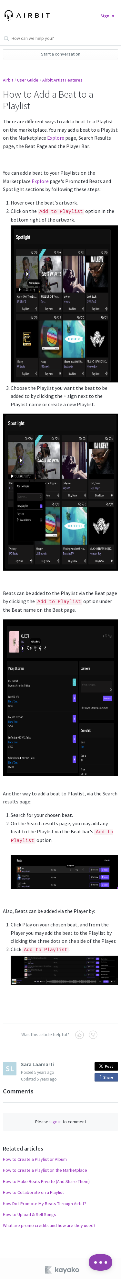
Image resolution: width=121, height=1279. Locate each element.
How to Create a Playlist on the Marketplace (45, 1168)
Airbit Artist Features (62, 80)
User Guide (27, 80)
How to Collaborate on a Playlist (33, 1190)
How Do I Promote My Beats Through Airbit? (44, 1201)
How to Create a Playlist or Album (35, 1157)
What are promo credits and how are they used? (49, 1223)
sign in (55, 1119)
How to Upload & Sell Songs (29, 1212)
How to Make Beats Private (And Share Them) (46, 1179)
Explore (55, 138)
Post (106, 1064)
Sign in (107, 16)
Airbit (8, 80)
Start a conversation (60, 54)
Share (107, 1075)
